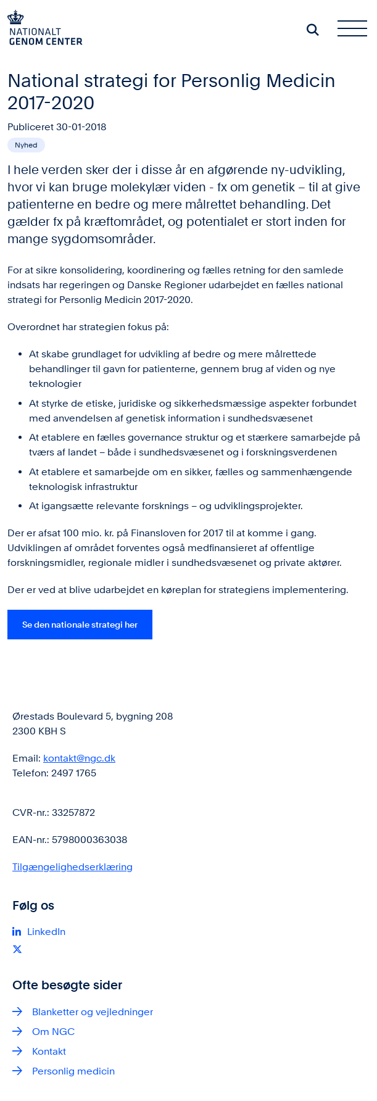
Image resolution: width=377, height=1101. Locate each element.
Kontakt (49, 1051)
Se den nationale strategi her (80, 624)
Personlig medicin (73, 1071)
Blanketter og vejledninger (92, 1012)
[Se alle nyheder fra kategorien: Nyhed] (26, 145)
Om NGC (53, 1031)
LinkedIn (46, 931)
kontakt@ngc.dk (79, 758)
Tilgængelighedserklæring (72, 867)
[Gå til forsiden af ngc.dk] (41, 29)
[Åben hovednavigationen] (357, 29)
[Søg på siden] (313, 29)
